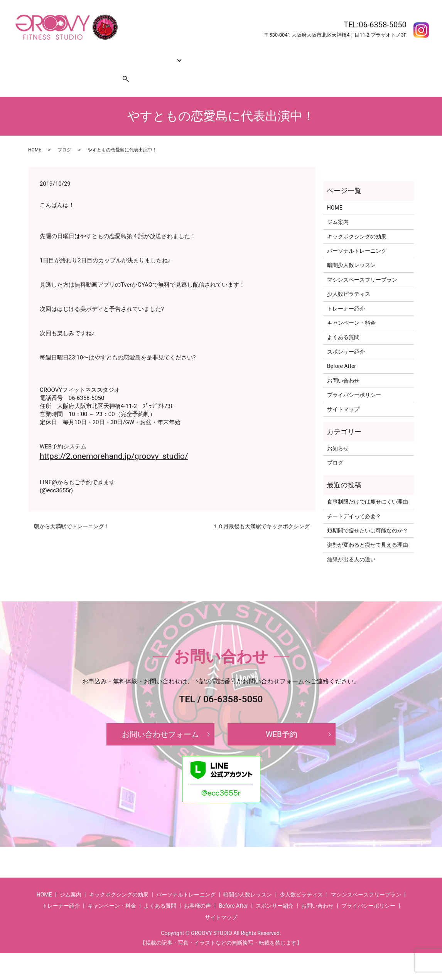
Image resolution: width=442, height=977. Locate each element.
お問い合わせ (47, 68)
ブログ (64, 135)
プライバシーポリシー (354, 380)
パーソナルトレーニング (356, 236)
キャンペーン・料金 (243, 55)
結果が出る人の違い (351, 545)
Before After (328, 55)
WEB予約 (281, 719)
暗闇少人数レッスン (351, 250)
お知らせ (338, 434)
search (121, 68)
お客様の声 (362, 55)
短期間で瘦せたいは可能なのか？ (367, 516)
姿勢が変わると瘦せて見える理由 (367, 530)
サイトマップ (343, 394)
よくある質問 (291, 55)
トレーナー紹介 (194, 55)
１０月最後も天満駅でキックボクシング (261, 512)
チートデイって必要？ (354, 502)
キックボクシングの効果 (111, 55)
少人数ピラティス (348, 279)
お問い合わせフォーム (160, 719)
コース (155, 55)
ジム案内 (64, 55)
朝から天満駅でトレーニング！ (72, 512)
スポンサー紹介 (89, 68)
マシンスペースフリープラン (362, 265)
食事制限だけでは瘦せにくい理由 (367, 487)
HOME (39, 55)
